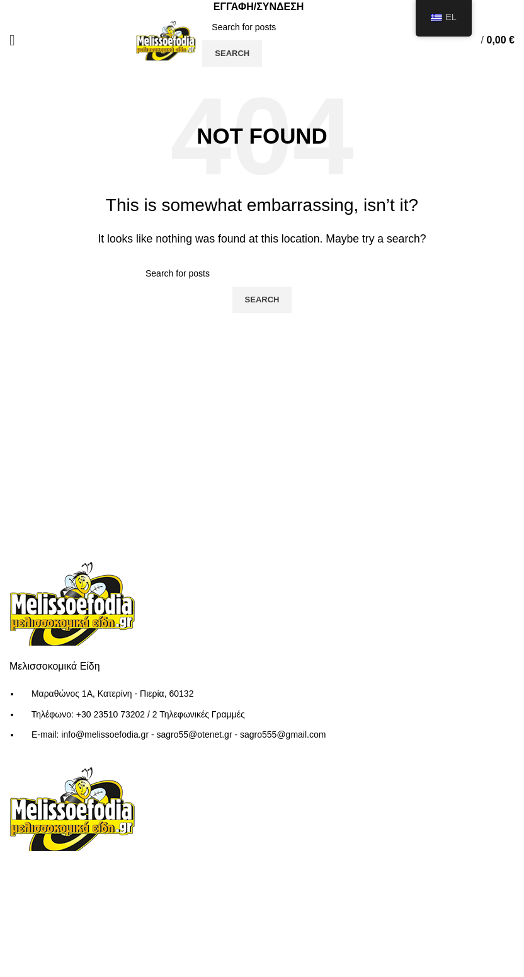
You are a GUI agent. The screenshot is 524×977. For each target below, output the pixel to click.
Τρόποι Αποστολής (226, 841)
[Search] (298, 27)
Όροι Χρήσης (213, 817)
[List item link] (262, 720)
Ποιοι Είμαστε (214, 794)
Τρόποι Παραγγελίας (230, 864)
